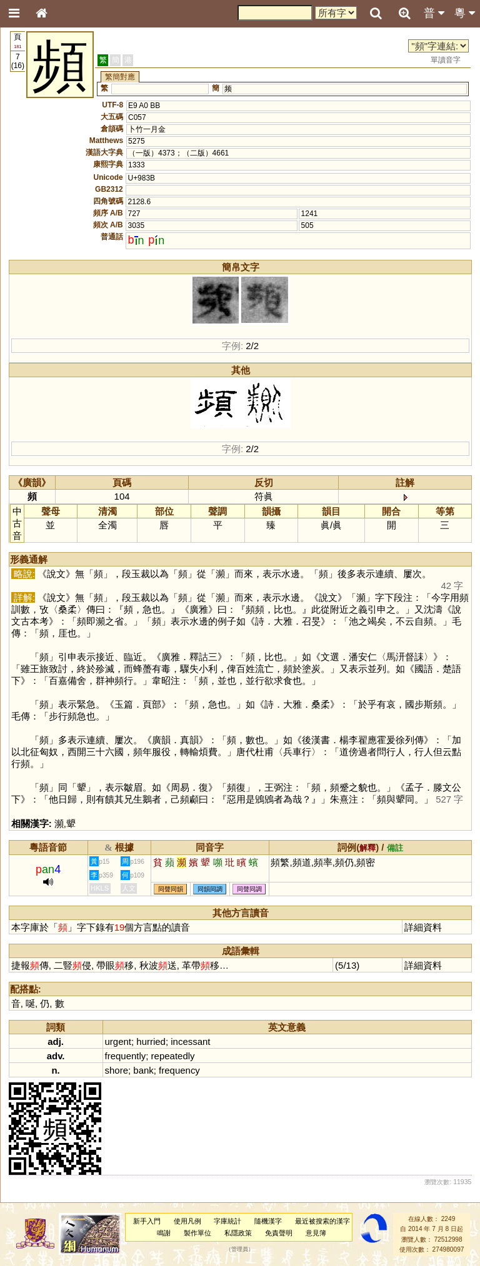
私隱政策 (238, 1233)
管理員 (239, 1249)
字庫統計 (227, 1221)
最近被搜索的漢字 (322, 1221)
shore (116, 1070)
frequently (125, 1056)
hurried (151, 1041)
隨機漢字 (268, 1221)
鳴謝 (164, 1233)
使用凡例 (187, 1221)
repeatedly (173, 1056)
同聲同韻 (170, 889)
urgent (118, 1041)
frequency (179, 1070)
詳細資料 (423, 927)
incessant (190, 1041)
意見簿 (316, 1233)
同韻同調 (210, 889)
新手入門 (147, 1221)
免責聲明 (278, 1233)
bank (143, 1070)
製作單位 (197, 1233)
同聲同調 (249, 889)
